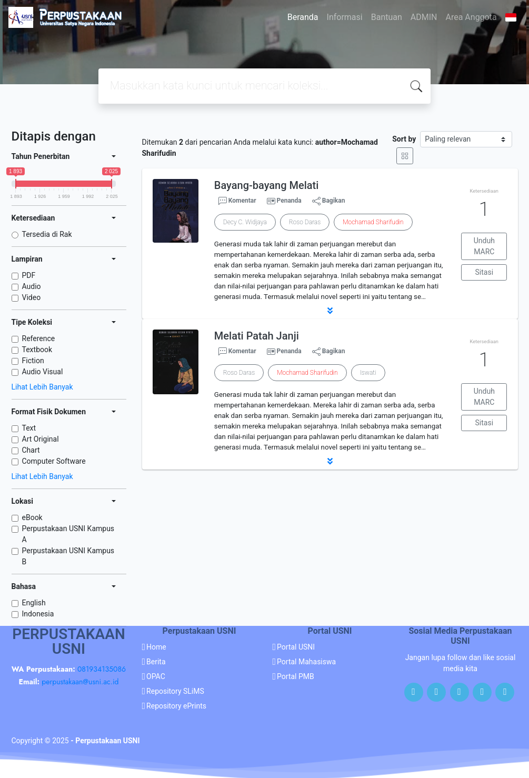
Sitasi (484, 272)
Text (29, 428)
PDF (29, 275)
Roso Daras (305, 222)
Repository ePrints (176, 706)
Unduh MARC (484, 246)
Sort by (404, 139)
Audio (31, 286)
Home (156, 647)
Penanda (289, 200)
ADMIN (424, 17)
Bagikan (328, 201)
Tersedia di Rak (47, 234)
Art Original (40, 439)
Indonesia (38, 614)
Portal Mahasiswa (306, 661)
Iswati (368, 372)
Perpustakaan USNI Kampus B (68, 556)
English (34, 603)
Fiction (33, 360)
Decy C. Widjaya (245, 222)
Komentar (237, 201)
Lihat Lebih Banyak (42, 387)
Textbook (37, 349)
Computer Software (54, 461)
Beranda (302, 17)
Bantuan (386, 17)
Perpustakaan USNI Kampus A (68, 534)
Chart (31, 450)
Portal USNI (296, 647)
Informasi (345, 17)
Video (31, 297)
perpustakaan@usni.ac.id (80, 681)
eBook (32, 517)
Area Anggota (471, 17)
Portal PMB (295, 676)
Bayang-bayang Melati (266, 185)
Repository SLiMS (175, 691)
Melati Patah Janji (256, 336)
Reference (38, 338)
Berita (156, 661)
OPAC (155, 676)
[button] (330, 310)
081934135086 (101, 669)
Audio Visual (42, 371)
